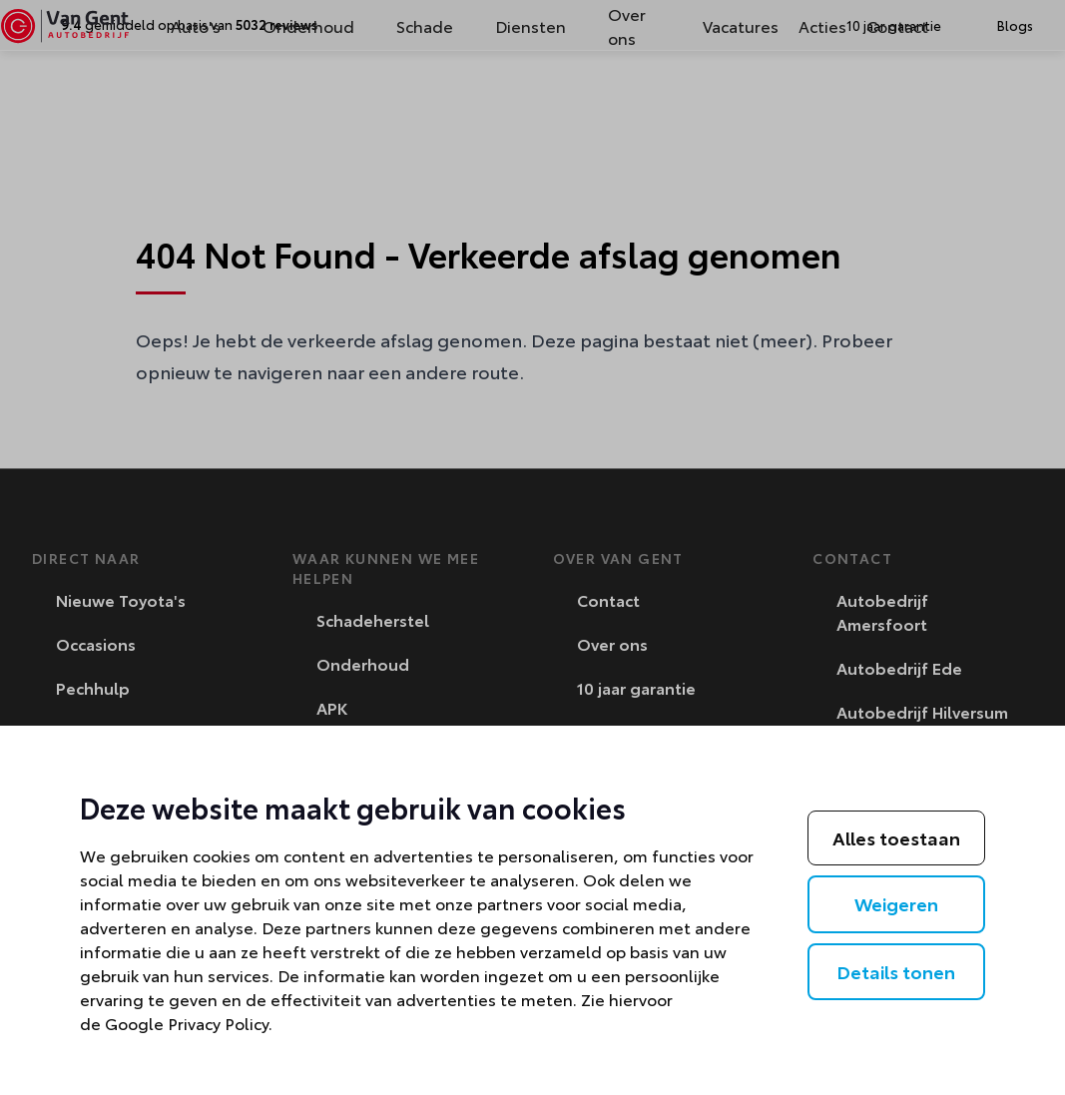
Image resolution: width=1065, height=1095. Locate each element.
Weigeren (896, 903)
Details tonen (895, 971)
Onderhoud (303, 97)
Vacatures (710, 97)
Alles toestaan (896, 837)
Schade (419, 97)
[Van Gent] (96, 98)
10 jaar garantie (625, 687)
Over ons (622, 97)
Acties (791, 97)
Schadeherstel (361, 619)
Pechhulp (82, 687)
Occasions (85, 643)
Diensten (525, 97)
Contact (866, 97)
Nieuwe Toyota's (110, 599)
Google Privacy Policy (186, 1022)
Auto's (191, 97)
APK (320, 707)
